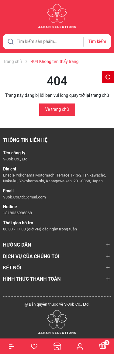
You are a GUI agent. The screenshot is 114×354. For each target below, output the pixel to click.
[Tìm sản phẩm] (57, 41)
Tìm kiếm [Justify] (97, 41)
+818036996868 (17, 213)
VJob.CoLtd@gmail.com (24, 197)
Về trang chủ (57, 109)
